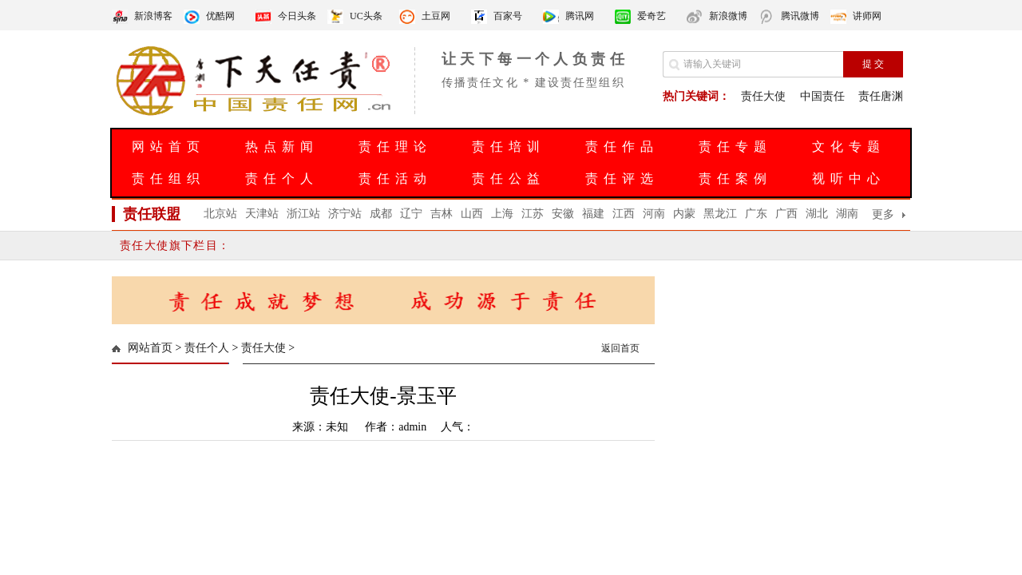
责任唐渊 (880, 96)
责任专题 (735, 146)
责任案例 (735, 178)
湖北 (817, 214)
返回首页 (620, 348)
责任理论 (395, 146)
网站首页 (168, 146)
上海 (502, 214)
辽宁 (411, 214)
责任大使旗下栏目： (175, 246)
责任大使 (763, 96)
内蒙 (684, 214)
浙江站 (303, 214)
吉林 (441, 214)
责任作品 (622, 146)
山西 (472, 214)
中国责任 (822, 96)
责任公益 (508, 178)
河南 (654, 214)
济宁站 (345, 214)
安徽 (563, 214)
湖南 (847, 214)
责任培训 (508, 146)
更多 (883, 214)
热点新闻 (282, 146)
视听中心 (848, 178)
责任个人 (282, 178)
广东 (756, 214)
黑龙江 (720, 214)
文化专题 (848, 146)
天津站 (262, 214)
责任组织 (168, 178)
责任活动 (395, 178)
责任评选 (622, 178)
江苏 (532, 214)
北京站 (220, 214)
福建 (593, 214)
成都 (381, 214)
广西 (786, 214)
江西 (623, 214)
